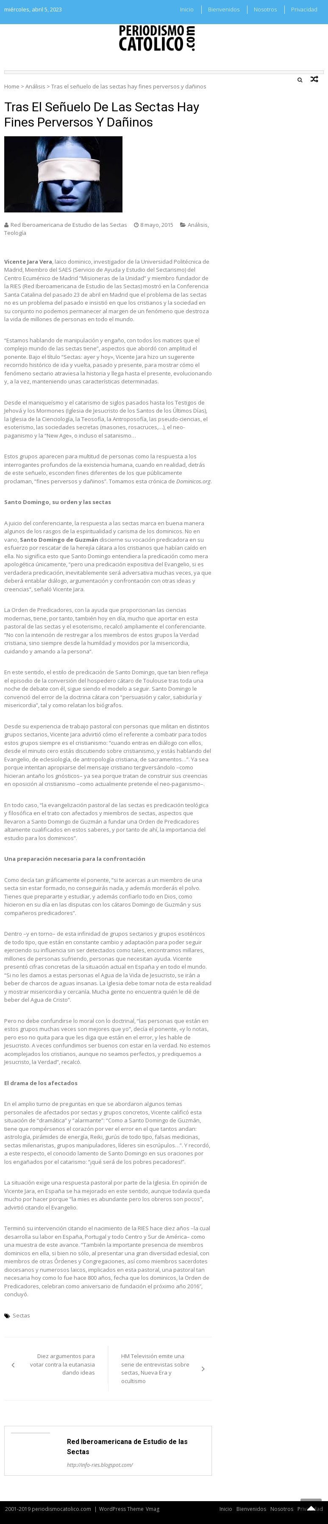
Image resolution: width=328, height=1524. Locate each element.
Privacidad (304, 9)
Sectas (21, 1315)
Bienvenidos (223, 9)
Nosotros (265, 9)
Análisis (35, 86)
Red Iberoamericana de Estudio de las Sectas (69, 225)
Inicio (187, 9)
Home (11, 86)
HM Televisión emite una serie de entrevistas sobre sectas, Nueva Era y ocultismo (155, 1368)
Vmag (152, 1509)
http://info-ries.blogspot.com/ (100, 1465)
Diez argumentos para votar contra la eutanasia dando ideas (62, 1364)
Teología (15, 233)
